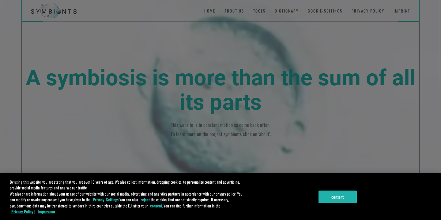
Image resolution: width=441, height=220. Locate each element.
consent (337, 202)
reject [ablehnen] (145, 205)
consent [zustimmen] (156, 211)
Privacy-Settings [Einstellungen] (106, 205)
